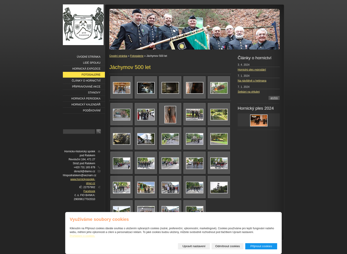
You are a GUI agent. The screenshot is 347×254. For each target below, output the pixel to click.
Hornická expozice (86, 68)
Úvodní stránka (118, 55)
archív (274, 97)
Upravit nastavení (194, 246)
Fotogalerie (136, 55)
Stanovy (94, 92)
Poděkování (91, 110)
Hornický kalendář (85, 104)
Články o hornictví (86, 80)
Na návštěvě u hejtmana (252, 80)
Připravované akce (86, 86)
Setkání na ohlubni (249, 91)
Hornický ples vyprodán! (252, 69)
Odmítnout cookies (227, 246)
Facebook (89, 191)
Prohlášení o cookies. (82, 235)
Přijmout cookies (261, 246)
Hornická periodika (85, 98)
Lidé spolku (91, 62)
